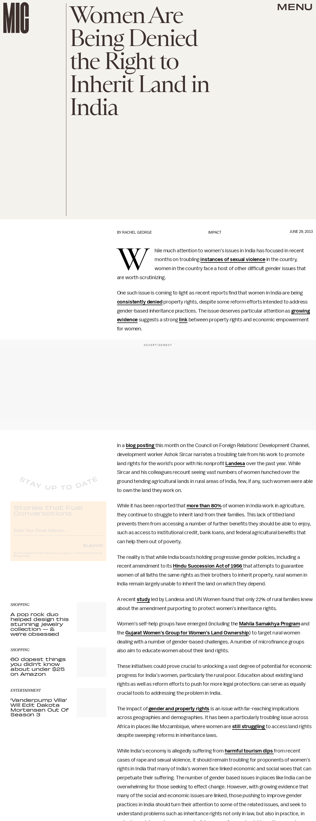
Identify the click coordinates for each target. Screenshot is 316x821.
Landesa (235, 463)
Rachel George (137, 232)
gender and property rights (179, 708)
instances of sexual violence (232, 259)
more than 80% (204, 505)
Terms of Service (87, 557)
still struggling (249, 726)
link (183, 319)
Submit (93, 549)
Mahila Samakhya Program (269, 624)
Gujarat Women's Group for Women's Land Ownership (187, 633)
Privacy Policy (22, 560)
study (143, 599)
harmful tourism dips (249, 751)
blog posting (140, 445)
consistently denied (140, 302)
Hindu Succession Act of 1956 (208, 566)
